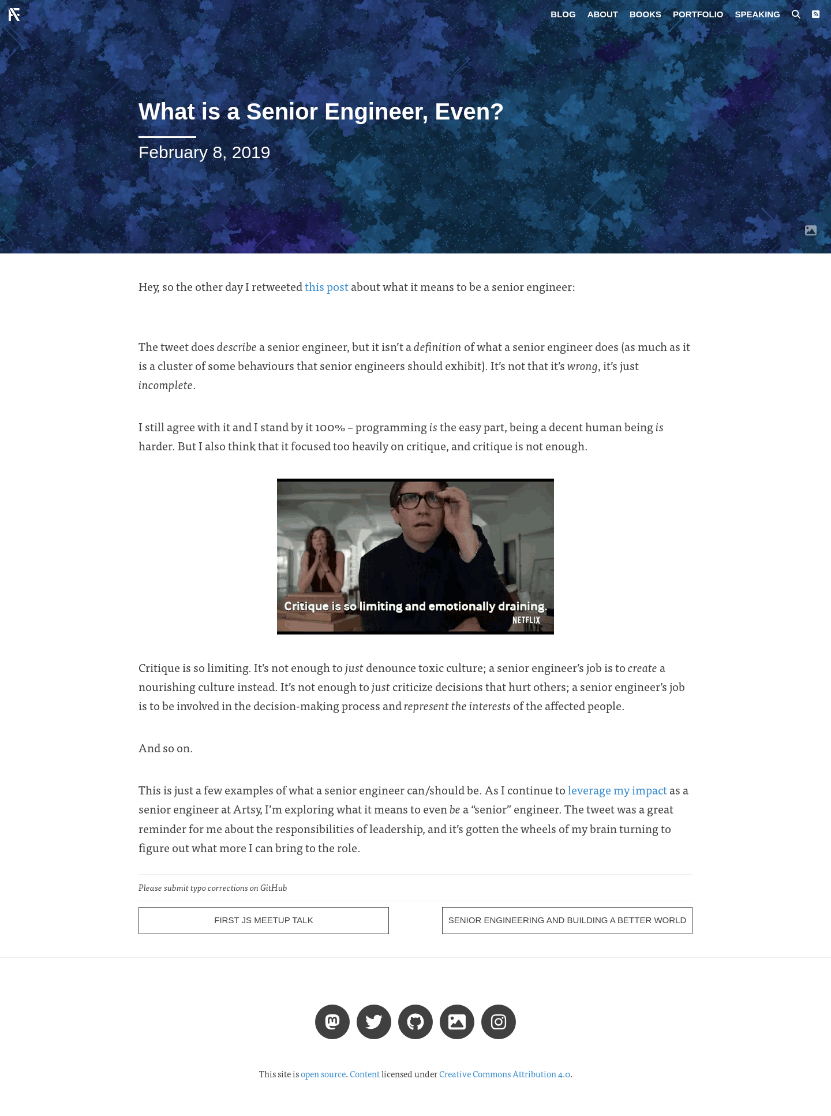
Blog (563, 14)
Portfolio (698, 14)
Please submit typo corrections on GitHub (212, 887)
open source (323, 1074)
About (602, 14)
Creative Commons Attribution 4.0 (504, 1074)
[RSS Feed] (815, 14)
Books (645, 14)
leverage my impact (617, 789)
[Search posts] (796, 14)
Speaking (757, 14)
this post (327, 286)
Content (365, 1074)
